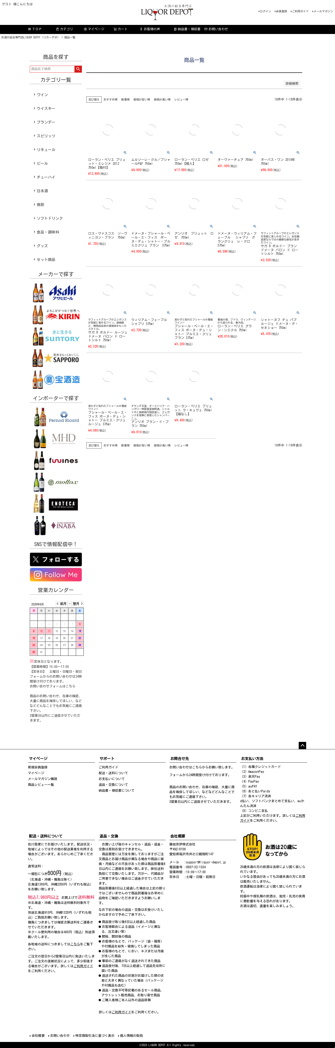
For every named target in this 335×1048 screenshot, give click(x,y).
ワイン (42, 95)
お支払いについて (112, 779)
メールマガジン (323, 11)
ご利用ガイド (300, 11)
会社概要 (38, 1035)
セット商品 (46, 259)
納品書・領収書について (116, 790)
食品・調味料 (48, 232)
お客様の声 (150, 29)
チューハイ (46, 177)
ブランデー (46, 122)
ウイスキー (46, 108)
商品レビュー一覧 (41, 784)
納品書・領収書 (187, 29)
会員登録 (281, 11)
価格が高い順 (162, 99)
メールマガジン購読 (42, 779)
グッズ (42, 246)
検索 (78, 69)
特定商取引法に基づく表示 (94, 1035)
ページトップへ (302, 745)
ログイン (265, 11)
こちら (70, 686)
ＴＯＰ (35, 29)
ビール (42, 163)
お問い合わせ (216, 29)
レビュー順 (181, 99)
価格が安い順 (141, 99)
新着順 (125, 99)
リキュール (46, 150)
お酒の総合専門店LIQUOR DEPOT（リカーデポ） (30, 37)
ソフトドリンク (50, 218)
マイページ (94, 29)
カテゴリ (64, 29)
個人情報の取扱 (131, 1035)
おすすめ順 (110, 99)
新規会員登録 (37, 767)
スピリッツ (46, 136)
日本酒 (42, 191)
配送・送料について (113, 773)
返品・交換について (113, 784)
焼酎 (40, 204)
